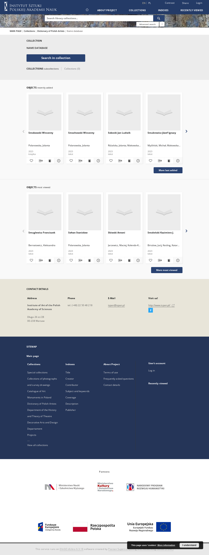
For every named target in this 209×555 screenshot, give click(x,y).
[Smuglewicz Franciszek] (45, 212)
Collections (137, 10)
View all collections (37, 445)
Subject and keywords (77, 391)
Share (185, 3)
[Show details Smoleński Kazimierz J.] (177, 260)
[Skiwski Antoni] (124, 212)
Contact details (112, 385)
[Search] (159, 18)
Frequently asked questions (119, 378)
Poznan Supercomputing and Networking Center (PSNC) (141, 549)
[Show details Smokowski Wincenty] (58, 160)
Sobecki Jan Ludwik (119, 132)
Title (68, 372)
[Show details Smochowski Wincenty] (97, 160)
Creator (70, 378)
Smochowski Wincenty (81, 132)
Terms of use (111, 372)
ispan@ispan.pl (116, 305)
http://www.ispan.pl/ (161, 305)
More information (166, 545)
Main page (33, 356)
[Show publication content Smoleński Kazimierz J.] (168, 260)
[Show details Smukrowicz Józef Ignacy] (177, 160)
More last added (168, 170)
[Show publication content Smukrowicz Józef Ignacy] (168, 160)
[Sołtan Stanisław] (84, 212)
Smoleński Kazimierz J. (161, 232)
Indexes (163, 10)
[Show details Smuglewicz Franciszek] (58, 260)
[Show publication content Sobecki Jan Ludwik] (128, 160)
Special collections (37, 372)
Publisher (71, 410)
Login (199, 2)
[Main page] (86, 10)
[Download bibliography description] (40, 160)
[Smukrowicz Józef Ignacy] (164, 113)
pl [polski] (149, 3)
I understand (189, 545)
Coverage (71, 397)
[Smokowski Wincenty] (45, 113)
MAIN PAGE (15, 30)
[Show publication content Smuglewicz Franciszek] (49, 260)
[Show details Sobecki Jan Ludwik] (137, 160)
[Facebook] (150, 310)
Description (72, 403)
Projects (31, 435)
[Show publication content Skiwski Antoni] (128, 260)
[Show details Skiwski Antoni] (137, 260)
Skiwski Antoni (116, 232)
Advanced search (147, 24)
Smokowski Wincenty (40, 132)
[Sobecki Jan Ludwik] (124, 113)
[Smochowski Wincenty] (84, 113)
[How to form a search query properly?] (162, 24)
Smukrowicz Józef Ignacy (162, 132)
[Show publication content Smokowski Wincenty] (49, 160)
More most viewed (166, 270)
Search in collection (55, 58)
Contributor (72, 385)
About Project (107, 10)
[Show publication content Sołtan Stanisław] (89, 260)
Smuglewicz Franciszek (41, 232)
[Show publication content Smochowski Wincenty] (89, 160)
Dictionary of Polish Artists (51, 30)
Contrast (170, 2)
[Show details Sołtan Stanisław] (97, 260)
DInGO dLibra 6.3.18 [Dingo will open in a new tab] (71, 549)
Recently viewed (192, 10)
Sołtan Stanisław (78, 232)
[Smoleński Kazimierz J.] (164, 212)
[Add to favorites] (31, 160)
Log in (151, 370)
